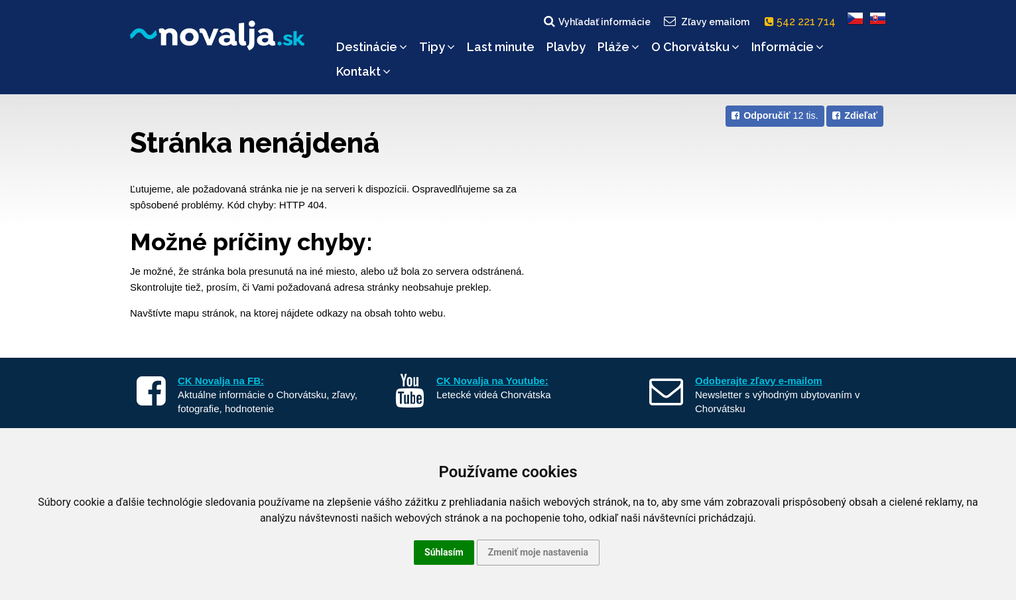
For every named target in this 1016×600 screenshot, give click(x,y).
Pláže (618, 47)
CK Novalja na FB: (221, 380)
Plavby (566, 47)
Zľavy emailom (706, 21)
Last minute (501, 47)
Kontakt (363, 71)
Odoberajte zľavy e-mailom (758, 380)
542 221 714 (803, 21)
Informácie (787, 47)
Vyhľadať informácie (596, 21)
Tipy (437, 47)
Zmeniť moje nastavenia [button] (538, 552)
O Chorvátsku (695, 47)
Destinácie (371, 47)
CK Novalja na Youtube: (492, 380)
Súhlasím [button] (444, 552)
